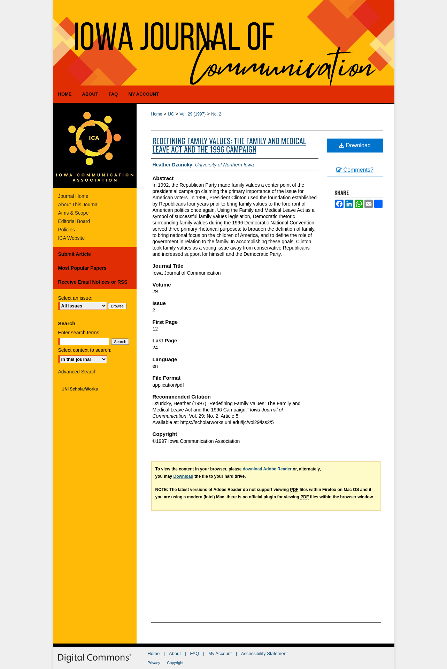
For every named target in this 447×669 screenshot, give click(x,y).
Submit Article (74, 254)
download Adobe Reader (267, 469)
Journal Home (73, 196)
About (175, 653)
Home (156, 114)
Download (355, 145)
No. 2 (216, 114)
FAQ (194, 653)
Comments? (354, 170)
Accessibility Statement (264, 653)
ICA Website (71, 238)
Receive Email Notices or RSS (93, 282)
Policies (66, 229)
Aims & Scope (73, 213)
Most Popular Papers (82, 268)
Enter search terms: (79, 332)
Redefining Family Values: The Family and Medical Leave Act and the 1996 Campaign (229, 145)
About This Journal (78, 204)
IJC (171, 114)
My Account (220, 653)
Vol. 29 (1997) (192, 114)
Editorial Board (74, 221)
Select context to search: (84, 350)
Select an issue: (75, 298)
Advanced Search (77, 371)
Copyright (175, 663)
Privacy (154, 663)
